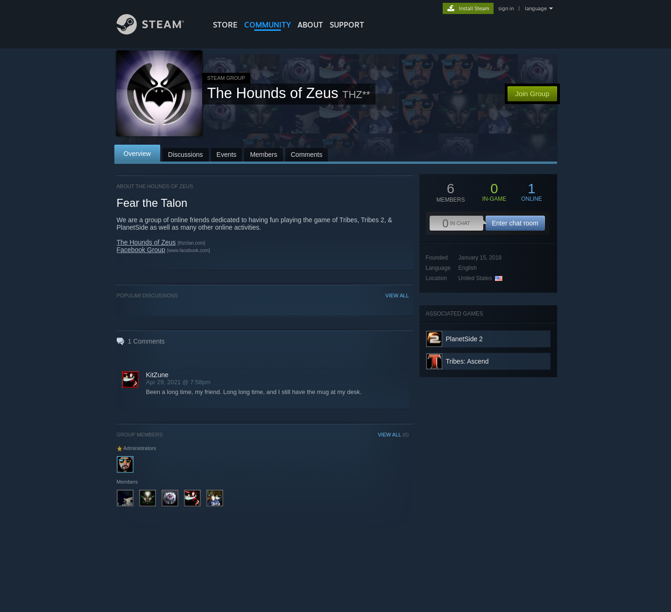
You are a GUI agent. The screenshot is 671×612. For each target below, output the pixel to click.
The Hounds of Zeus (146, 242)
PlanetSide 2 (464, 339)
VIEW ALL (397, 295)
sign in (506, 8)
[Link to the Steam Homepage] (157, 32)
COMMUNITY (267, 24)
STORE (225, 24)
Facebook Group (141, 249)
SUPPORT (347, 24)
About (310, 24)
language (536, 8)
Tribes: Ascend (467, 361)
